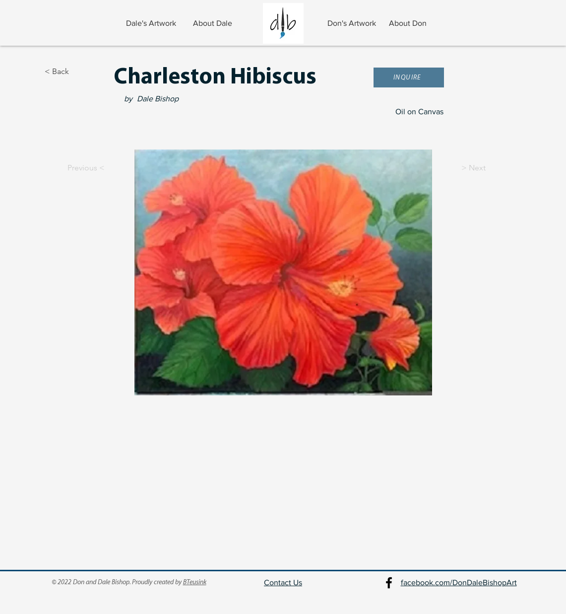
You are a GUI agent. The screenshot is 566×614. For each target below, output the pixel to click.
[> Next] (486, 168)
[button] (409, 77)
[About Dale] (214, 23)
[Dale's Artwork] (152, 23)
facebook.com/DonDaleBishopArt (459, 582)
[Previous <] (77, 168)
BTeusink (194, 582)
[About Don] (409, 23)
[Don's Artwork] (353, 23)
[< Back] (77, 71)
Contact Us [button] (283, 582)
